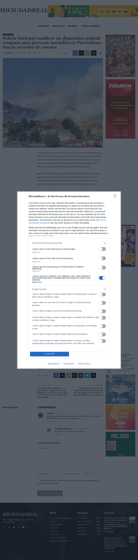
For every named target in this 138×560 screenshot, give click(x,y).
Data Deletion (53, 364)
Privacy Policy (84, 364)
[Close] (115, 196)
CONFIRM (49, 354)
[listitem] (69, 243)
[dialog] (69, 280)
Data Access (69, 364)
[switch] (102, 249)
